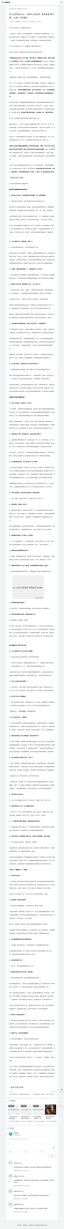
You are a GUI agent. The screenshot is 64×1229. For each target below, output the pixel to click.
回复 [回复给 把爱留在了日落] (28, 1185)
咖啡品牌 (19, 8)
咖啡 (12, 27)
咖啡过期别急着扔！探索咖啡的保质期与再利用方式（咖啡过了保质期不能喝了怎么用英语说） (20, 1094)
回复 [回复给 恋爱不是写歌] (26, 1198)
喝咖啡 (36, 52)
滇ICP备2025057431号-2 (41, 1225)
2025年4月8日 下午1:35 (19, 1170)
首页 (15, 8)
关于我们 (19, 1225)
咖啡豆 (24, 46)
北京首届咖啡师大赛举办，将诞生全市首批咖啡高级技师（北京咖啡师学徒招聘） (44, 1094)
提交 (52, 1156)
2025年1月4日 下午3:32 (19, 1212)
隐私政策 (31, 1225)
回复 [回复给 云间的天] (26, 1170)
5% (61, 1104)
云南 (23, 8)
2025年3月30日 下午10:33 (20, 1185)
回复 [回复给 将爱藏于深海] (26, 1212)
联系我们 (25, 1225)
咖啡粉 (48, 375)
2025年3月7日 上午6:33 (19, 1198)
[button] (55, 1114)
